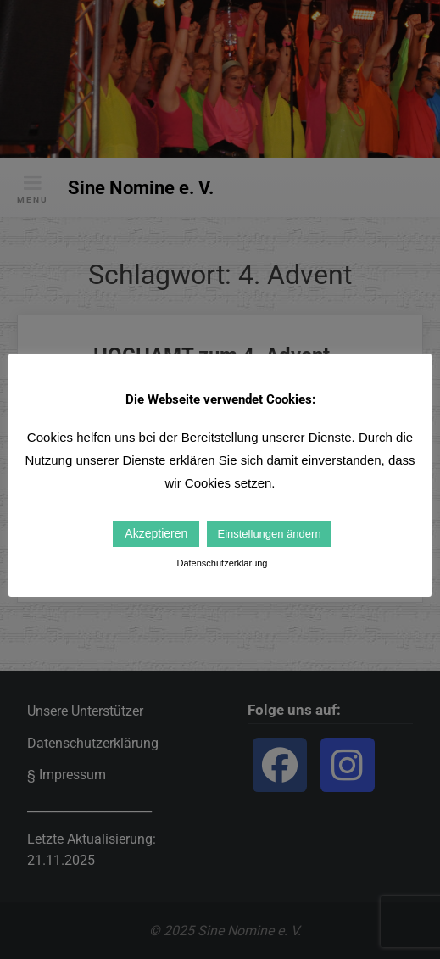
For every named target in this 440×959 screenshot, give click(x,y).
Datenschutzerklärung (221, 563)
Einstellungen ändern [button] (268, 533)
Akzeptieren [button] (156, 533)
